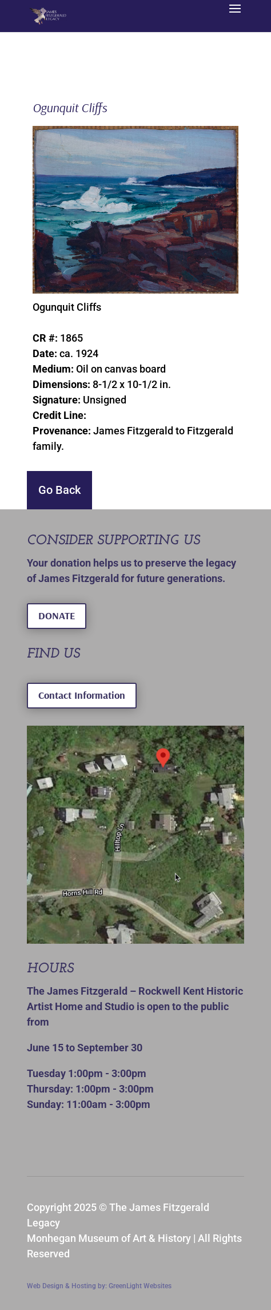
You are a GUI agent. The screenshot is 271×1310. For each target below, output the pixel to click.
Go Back (59, 490)
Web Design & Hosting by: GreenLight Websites (99, 1286)
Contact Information (81, 695)
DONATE (56, 615)
